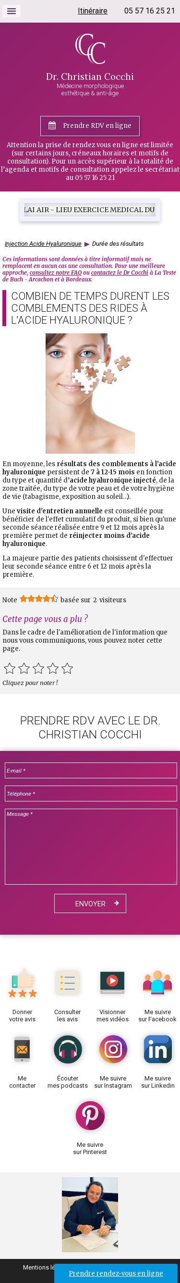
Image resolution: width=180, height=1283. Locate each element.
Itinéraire (93, 10)
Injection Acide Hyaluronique (43, 243)
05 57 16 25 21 (149, 10)
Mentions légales (47, 1267)
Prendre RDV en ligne (97, 126)
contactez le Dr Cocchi (119, 272)
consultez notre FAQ (56, 272)
